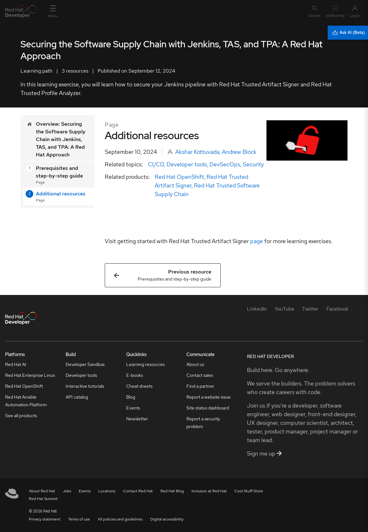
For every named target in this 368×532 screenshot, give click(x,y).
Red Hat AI (15, 364)
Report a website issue (208, 397)
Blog (130, 397)
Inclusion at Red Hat (209, 491)
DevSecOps (224, 164)
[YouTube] (284, 309)
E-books (134, 375)
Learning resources (145, 364)
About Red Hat (42, 491)
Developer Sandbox (85, 364)
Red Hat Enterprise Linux (30, 375)
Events (133, 408)
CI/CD (156, 164)
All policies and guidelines (120, 519)
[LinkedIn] (257, 309)
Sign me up (264, 453)
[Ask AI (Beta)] (348, 33)
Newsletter (137, 419)
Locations (106, 491)
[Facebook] (337, 309)
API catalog (77, 397)
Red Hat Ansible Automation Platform (26, 401)
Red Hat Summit (43, 498)
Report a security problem (203, 422)
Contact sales (199, 375)
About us (195, 364)
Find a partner (200, 386)
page (256, 241)
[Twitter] (310, 309)
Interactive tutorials (85, 386)
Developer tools (187, 164)
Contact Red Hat (138, 491)
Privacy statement (45, 519)
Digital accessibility (167, 519)
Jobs (67, 491)
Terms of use (79, 519)
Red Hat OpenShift (179, 176)
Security (253, 164)
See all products (21, 415)
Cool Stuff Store (248, 491)
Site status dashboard (207, 408)
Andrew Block (239, 151)
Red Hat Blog (172, 491)
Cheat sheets (139, 386)
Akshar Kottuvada (197, 151)
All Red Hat (334, 11)
